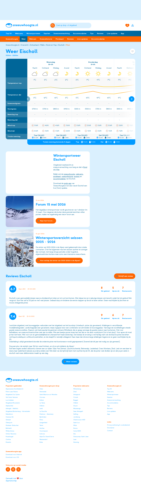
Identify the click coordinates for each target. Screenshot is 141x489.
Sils (74, 434)
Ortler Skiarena (11, 434)
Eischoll (61, 45)
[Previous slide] (27, 99)
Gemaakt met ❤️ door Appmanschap (14, 479)
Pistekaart (60, 39)
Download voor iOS (12, 457)
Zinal (75, 392)
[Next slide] (131, 99)
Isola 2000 (77, 431)
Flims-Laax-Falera (12, 392)
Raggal (75, 400)
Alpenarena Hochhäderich (14, 389)
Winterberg (77, 389)
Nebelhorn (9, 414)
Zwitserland (34, 45)
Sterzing (76, 442)
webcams (79, 174)
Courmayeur (44, 431)
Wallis (42, 45)
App (122, 33)
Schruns (42, 434)
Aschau (42, 428)
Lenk (41, 408)
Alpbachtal (9, 406)
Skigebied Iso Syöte (13, 394)
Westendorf (43, 439)
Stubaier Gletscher (12, 425)
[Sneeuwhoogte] (26, 25)
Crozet (75, 397)
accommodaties (59, 179)
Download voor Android (14, 454)
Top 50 (9, 33)
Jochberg (76, 417)
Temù (41, 425)
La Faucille (43, 411)
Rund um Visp (51, 45)
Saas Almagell (78, 411)
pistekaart (57, 176)
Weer (23, 39)
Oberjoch (9, 422)
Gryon (75, 406)
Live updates (112, 33)
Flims (41, 420)
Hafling (75, 414)
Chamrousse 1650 (79, 420)
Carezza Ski (10, 417)
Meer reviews (70, 362)
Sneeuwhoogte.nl (12, 45)
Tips (92, 33)
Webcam (32, 39)
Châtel (75, 403)
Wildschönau (10, 431)
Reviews (100, 33)
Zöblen (42, 406)
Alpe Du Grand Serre (47, 436)
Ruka (41, 442)
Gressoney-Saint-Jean (80, 436)
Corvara (42, 397)
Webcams (19, 33)
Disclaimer (110, 428)
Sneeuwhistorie (46, 39)
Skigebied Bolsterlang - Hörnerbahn (18, 411)
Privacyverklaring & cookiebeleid (118, 425)
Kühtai (42, 400)
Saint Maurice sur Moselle (48, 394)
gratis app (67, 183)
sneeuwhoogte (69, 174)
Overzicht (24, 45)
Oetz (41, 389)
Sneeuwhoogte (12, 39)
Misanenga (77, 408)
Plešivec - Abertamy (46, 414)
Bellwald (8, 428)
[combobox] (73, 25)
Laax (74, 439)
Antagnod (76, 394)
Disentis (8, 442)
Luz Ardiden (10, 400)
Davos (75, 428)
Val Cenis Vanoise (12, 397)
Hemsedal (43, 392)
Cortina (8, 439)
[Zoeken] (73, 25)
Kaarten (47, 33)
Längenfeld (43, 422)
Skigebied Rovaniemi (13, 403)
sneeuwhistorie (67, 176)
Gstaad (8, 420)
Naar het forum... (46, 221)
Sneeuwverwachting (62, 33)
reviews (77, 176)
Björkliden (43, 417)
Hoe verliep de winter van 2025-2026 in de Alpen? (59, 260)
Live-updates (82, 39)
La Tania (42, 403)
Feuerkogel (9, 436)
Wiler (75, 425)
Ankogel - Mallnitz (12, 408)
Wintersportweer (33, 33)
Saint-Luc (76, 422)
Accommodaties (79, 33)
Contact (110, 431)
